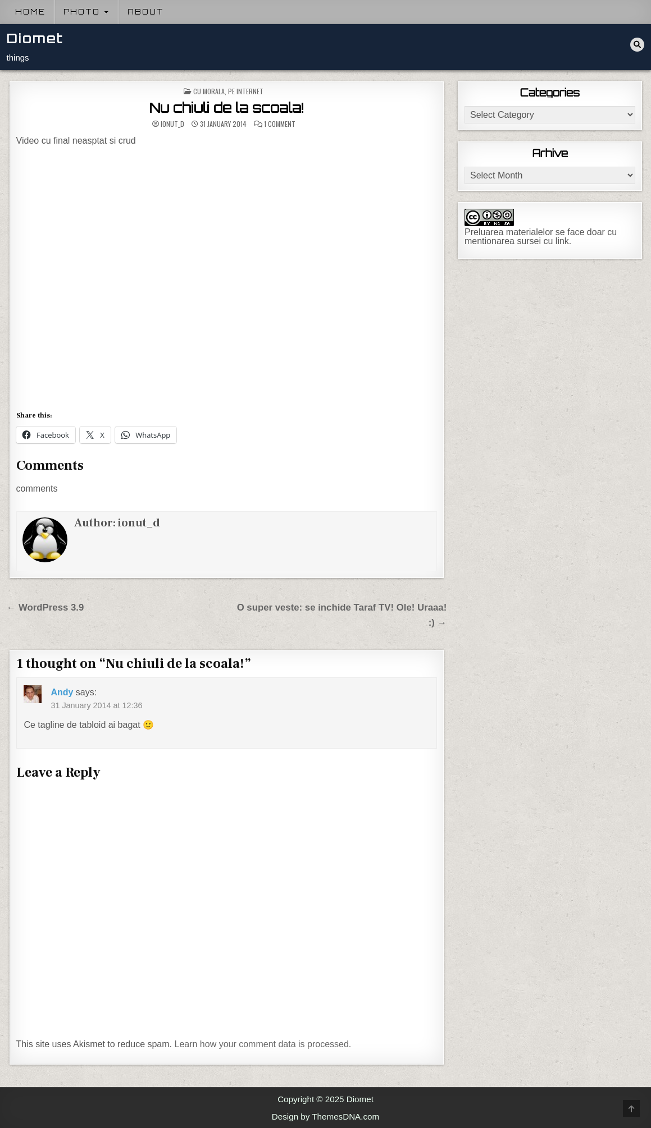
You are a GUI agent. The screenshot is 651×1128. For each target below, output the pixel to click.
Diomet (35, 38)
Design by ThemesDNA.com (325, 1116)
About (146, 11)
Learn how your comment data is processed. (262, 1044)
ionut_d (172, 124)
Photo (81, 11)
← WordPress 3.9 (45, 607)
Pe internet (245, 91)
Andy (62, 692)
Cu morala (209, 91)
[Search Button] (637, 45)
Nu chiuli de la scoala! (226, 107)
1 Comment (279, 124)
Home (30, 11)
